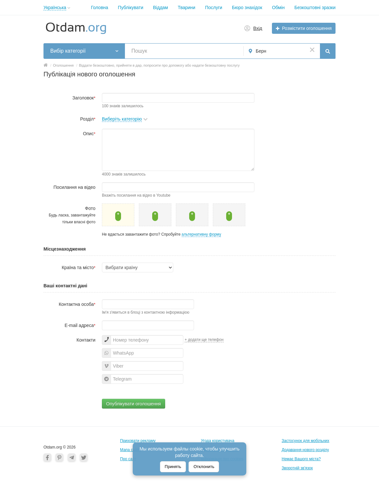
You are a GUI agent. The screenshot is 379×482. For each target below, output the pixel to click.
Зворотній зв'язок (297, 468)
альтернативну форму (201, 234)
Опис (89, 133)
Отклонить (203, 466)
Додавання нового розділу (305, 450)
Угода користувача (217, 440)
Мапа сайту (130, 450)
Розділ (87, 119)
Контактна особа (77, 304)
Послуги (213, 7)
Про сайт (128, 459)
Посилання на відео (74, 187)
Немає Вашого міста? (301, 459)
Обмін (278, 7)
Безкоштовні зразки (315, 7)
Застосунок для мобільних (305, 440)
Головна (99, 7)
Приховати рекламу (138, 440)
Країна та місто (78, 267)
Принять (173, 466)
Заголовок (83, 97)
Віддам (160, 7)
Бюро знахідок (247, 7)
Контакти (86, 340)
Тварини (186, 7)
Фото (72, 215)
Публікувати (130, 7)
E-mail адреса (80, 325)
